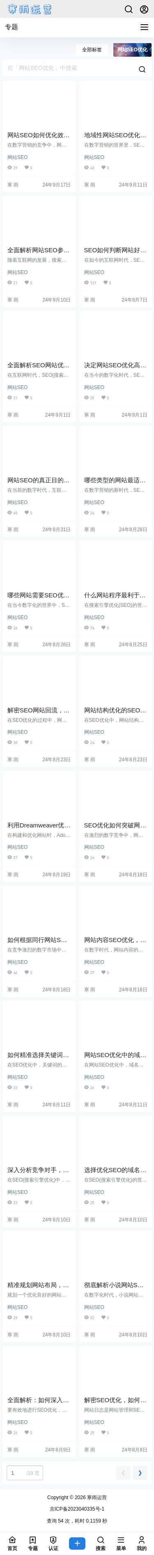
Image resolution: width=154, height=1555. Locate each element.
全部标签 (92, 50)
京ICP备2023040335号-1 (77, 1509)
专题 (11, 26)
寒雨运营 (96, 1497)
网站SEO (17, 157)
